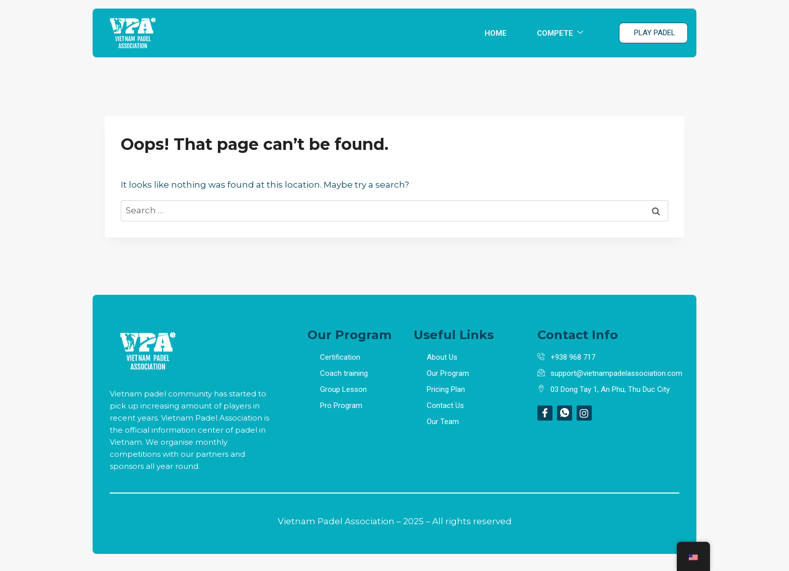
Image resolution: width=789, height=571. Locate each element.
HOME (496, 33)
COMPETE (560, 33)
